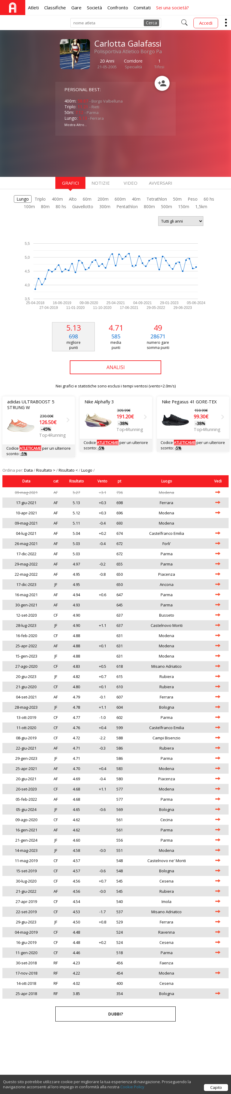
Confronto (117, 8)
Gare (76, 8)
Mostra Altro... (75, 124)
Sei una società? (172, 8)
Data (29, 470)
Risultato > (46, 470)
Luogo (87, 470)
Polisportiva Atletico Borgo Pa (128, 51)
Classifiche (55, 8)
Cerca (151, 23)
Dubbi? (115, 1014)
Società (94, 8)
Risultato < (69, 470)
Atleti (33, 8)
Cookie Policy (132, 1087)
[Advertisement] (103, 155)
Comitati (142, 8)
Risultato (76, 481)
